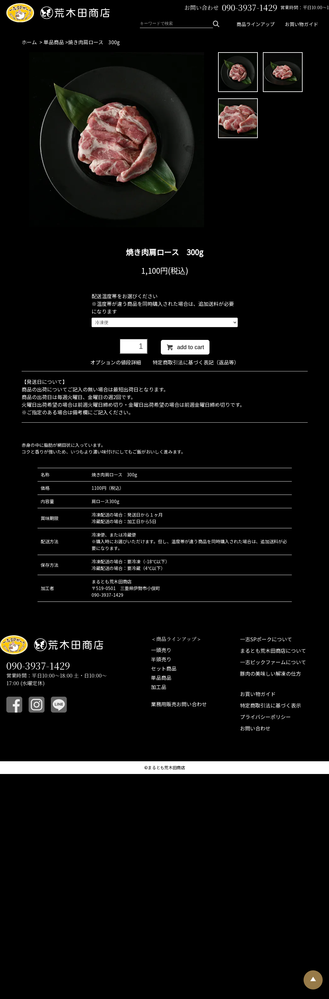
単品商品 (54, 42)
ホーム (29, 42)
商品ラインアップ (255, 24)
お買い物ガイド (301, 24)
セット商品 (163, 668)
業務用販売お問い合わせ (179, 704)
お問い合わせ (255, 728)
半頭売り (161, 659)
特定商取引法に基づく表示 (270, 705)
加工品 (158, 687)
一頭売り (161, 650)
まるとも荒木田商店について (273, 650)
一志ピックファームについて (273, 662)
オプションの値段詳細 (115, 362)
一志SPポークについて (266, 639)
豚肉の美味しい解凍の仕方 (270, 673)
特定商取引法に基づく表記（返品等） (196, 362)
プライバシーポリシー (265, 717)
